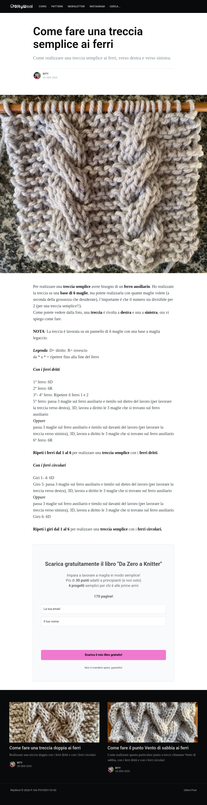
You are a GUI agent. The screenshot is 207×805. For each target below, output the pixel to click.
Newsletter (76, 6)
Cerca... (115, 6)
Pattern (57, 6)
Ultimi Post (190, 790)
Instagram (97, 6)
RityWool (15, 790)
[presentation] (71, 637)
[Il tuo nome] (103, 621)
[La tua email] (103, 609)
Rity (46, 73)
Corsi (42, 6)
